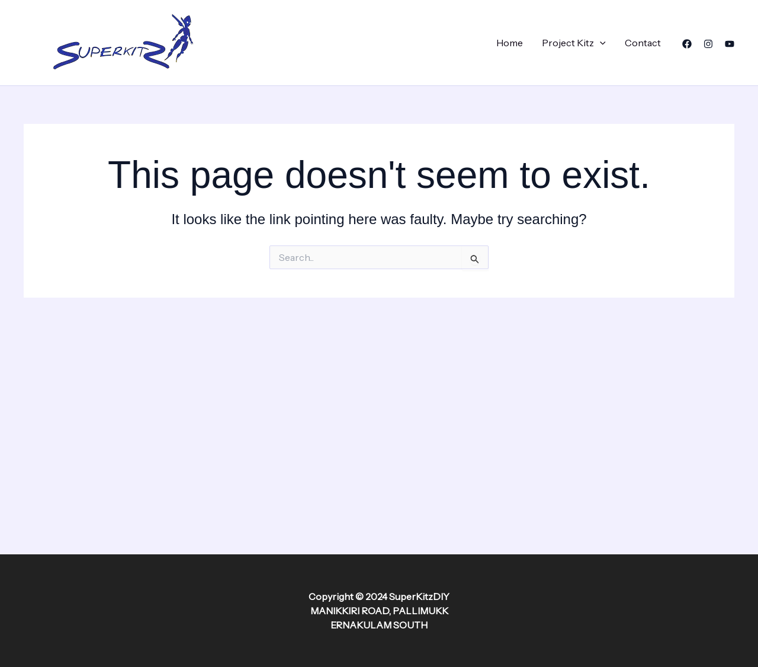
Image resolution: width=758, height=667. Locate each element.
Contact (643, 43)
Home (509, 43)
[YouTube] (729, 44)
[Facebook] (687, 44)
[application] (600, 42)
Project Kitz (574, 42)
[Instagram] (708, 44)
